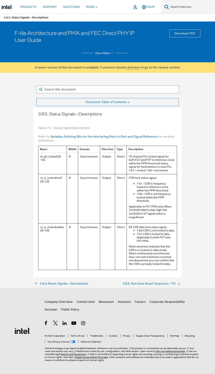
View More (104, 53)
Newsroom (106, 302)
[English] (148, 7)
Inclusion (51, 310)
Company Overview (59, 302)
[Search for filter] (107, 89)
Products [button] (28, 7)
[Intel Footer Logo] (22, 331)
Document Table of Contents (106, 102)
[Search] (166, 6)
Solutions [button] (71, 7)
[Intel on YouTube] (74, 323)
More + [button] (92, 7)
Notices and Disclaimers (73, 354)
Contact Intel (86, 302)
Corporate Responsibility (167, 302)
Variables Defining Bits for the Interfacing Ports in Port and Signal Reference (104, 137)
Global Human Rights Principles (91, 357)
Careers (140, 302)
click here (133, 67)
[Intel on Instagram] (83, 323)
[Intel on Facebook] (46, 323)
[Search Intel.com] (192, 6)
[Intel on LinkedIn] (65, 323)
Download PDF (184, 33)
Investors (124, 302)
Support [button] (50, 7)
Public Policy (70, 310)
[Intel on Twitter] (55, 323)
